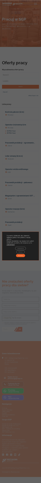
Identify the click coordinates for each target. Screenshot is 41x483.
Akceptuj (20, 255)
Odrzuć (20, 252)
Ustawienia (20, 248)
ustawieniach (11, 244)
